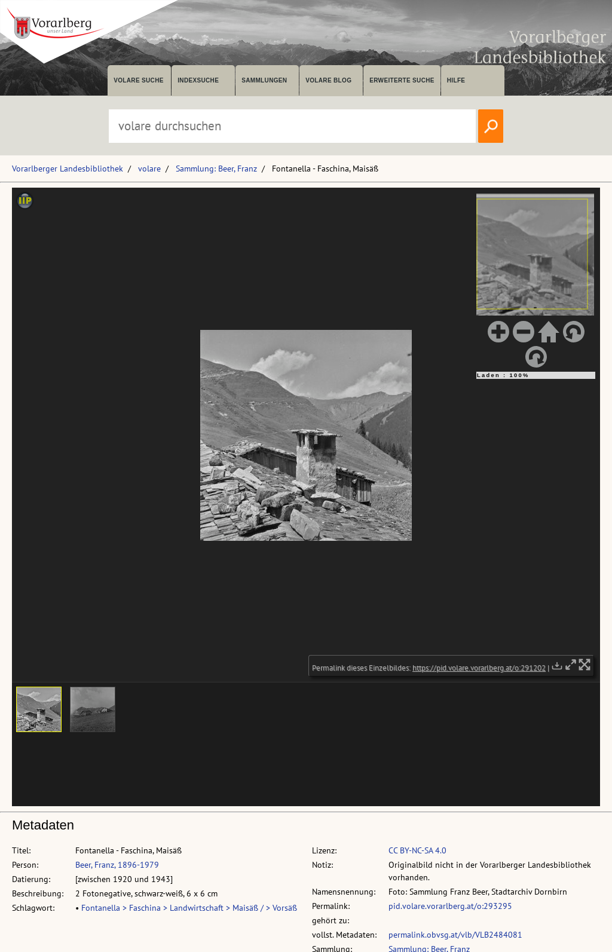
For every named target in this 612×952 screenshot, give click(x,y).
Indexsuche (198, 80)
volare (149, 168)
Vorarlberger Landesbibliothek (67, 168)
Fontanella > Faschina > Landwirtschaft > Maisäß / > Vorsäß (189, 907)
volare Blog (328, 80)
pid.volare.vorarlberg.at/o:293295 (450, 906)
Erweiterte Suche (401, 80)
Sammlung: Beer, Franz (216, 168)
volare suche (139, 80)
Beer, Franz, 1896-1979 (117, 864)
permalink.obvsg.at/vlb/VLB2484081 (455, 934)
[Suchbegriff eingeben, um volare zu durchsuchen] (292, 126)
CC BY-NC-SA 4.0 (417, 850)
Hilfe (456, 80)
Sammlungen (264, 80)
